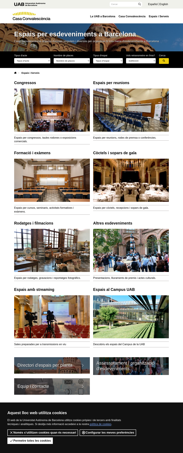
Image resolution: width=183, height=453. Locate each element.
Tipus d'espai (100, 55)
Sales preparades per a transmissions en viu (40, 344)
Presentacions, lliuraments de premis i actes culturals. (124, 278)
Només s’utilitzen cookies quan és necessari (42, 433)
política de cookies (100, 424)
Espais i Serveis (159, 16)
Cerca (162, 55)
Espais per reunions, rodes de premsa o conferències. (124, 137)
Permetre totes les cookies (30, 441)
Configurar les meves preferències (108, 433)
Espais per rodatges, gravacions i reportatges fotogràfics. (47, 278)
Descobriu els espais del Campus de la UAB (123, 344)
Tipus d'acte (20, 55)
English (163, 4)
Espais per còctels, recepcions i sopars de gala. (121, 207)
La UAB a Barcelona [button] (102, 16)
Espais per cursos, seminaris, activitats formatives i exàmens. (44, 209)
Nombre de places (63, 55)
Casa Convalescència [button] (131, 16)
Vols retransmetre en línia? (140, 55)
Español (153, 4)
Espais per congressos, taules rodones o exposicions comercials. (45, 139)
